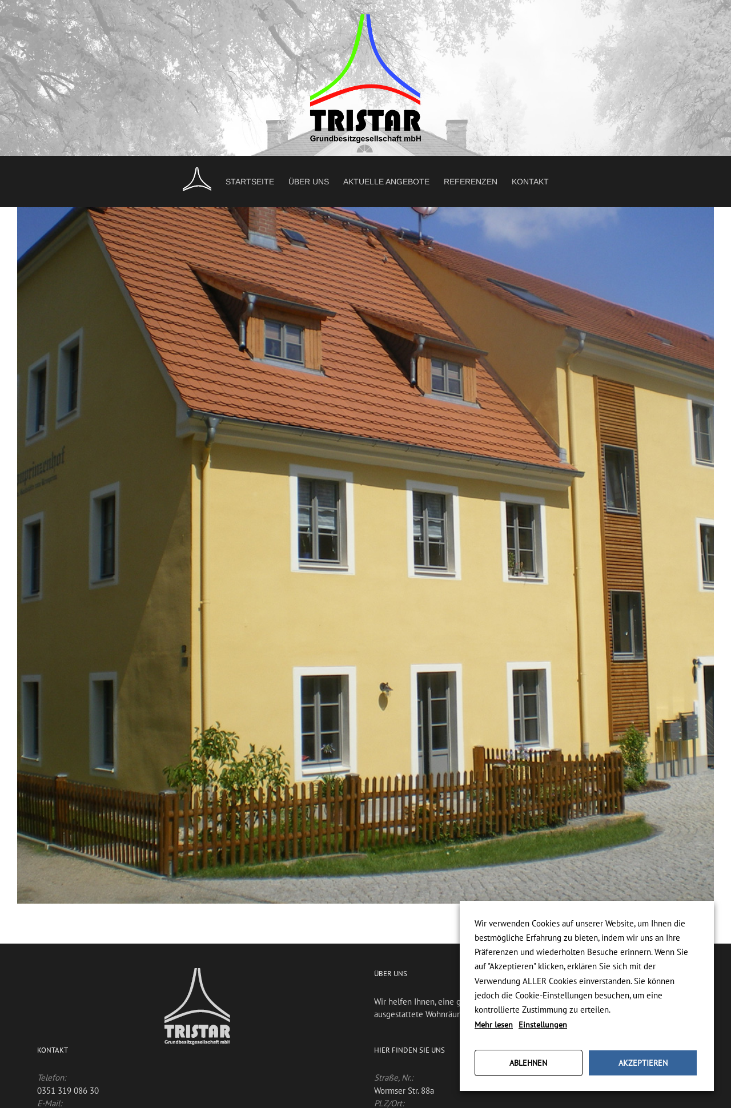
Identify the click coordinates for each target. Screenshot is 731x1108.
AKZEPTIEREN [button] (643, 1063)
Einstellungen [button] (543, 1025)
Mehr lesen (494, 1025)
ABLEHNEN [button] (528, 1063)
